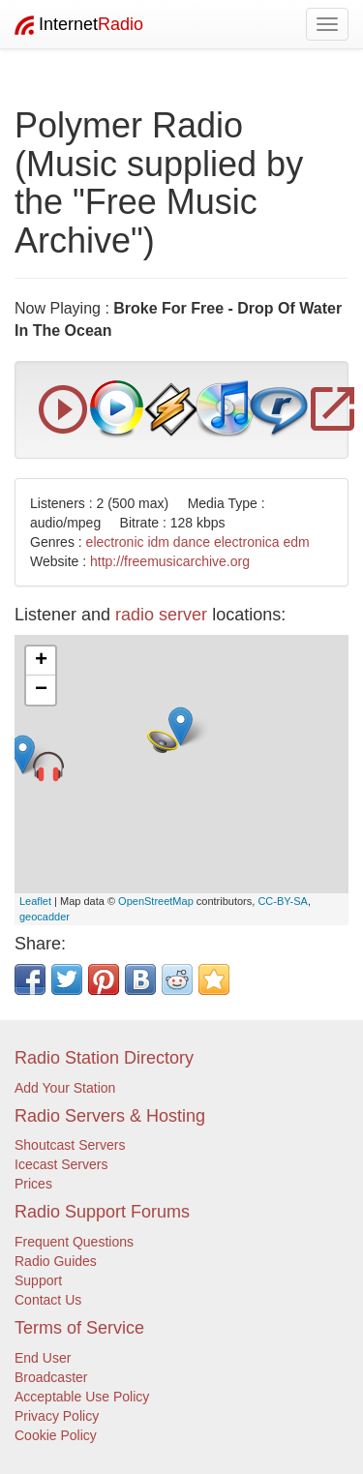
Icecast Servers (61, 1164)
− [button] (41, 690)
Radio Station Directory (104, 1058)
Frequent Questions (74, 1241)
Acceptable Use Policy (82, 1396)
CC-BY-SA (282, 901)
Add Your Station (65, 1088)
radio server (161, 614)
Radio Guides (56, 1261)
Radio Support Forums (102, 1211)
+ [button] (41, 661)
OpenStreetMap (156, 901)
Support (38, 1280)
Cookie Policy (56, 1435)
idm (158, 542)
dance (191, 542)
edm (297, 542)
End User (43, 1358)
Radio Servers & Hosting (110, 1116)
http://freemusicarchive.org (170, 561)
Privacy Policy (57, 1416)
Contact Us (48, 1300)
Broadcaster (51, 1377)
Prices (33, 1183)
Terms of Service (79, 1328)
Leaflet (35, 901)
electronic (115, 542)
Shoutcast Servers (70, 1145)
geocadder (44, 916)
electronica (247, 542)
